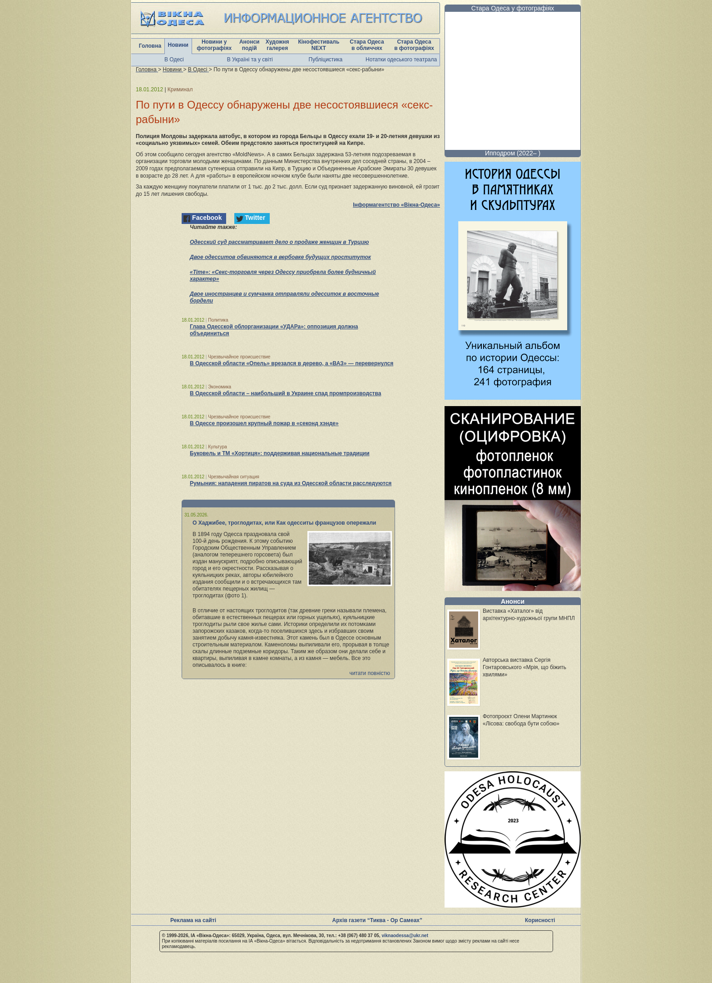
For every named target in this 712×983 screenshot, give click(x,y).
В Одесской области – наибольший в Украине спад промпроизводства (285, 393)
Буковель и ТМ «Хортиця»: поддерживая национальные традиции (280, 453)
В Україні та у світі (250, 59)
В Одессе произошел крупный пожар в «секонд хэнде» (264, 423)
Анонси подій (249, 45)
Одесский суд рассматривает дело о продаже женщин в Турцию (279, 242)
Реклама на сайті (193, 920)
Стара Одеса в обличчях (367, 45)
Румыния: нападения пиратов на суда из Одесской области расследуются (290, 483)
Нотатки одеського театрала (401, 59)
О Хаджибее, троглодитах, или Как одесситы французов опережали (284, 523)
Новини (178, 45)
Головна (150, 46)
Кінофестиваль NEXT (318, 45)
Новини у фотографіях (214, 45)
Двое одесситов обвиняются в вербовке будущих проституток (280, 257)
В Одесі (174, 59)
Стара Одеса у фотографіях (512, 8)
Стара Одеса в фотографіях (414, 45)
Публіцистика (326, 59)
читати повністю (369, 673)
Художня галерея (277, 45)
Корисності (540, 920)
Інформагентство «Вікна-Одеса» (396, 205)
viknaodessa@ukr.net (404, 935)
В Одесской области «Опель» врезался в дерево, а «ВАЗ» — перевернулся (291, 363)
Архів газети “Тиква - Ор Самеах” (377, 920)
